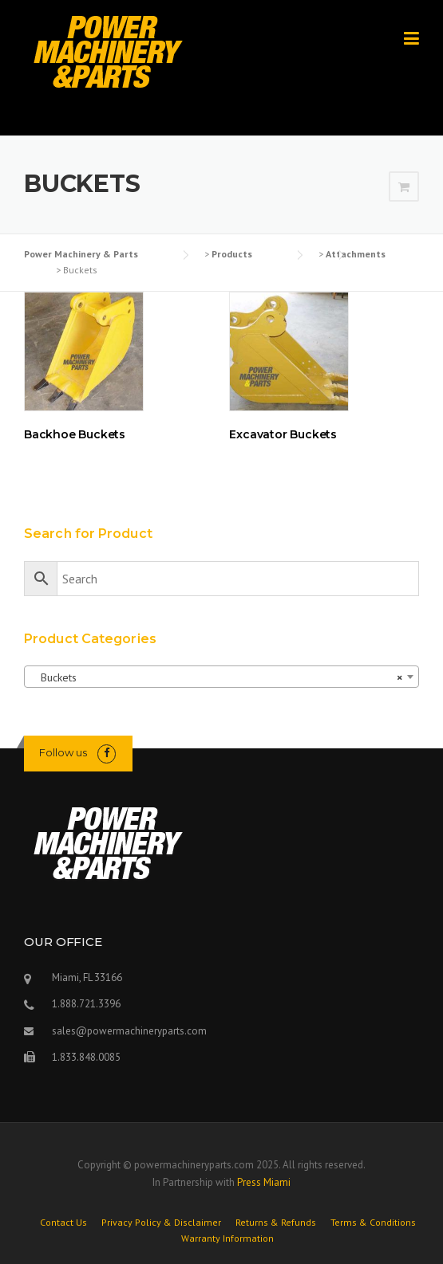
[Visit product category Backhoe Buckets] (119, 369)
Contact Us (63, 1222)
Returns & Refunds (275, 1222)
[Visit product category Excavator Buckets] (324, 369)
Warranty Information (227, 1238)
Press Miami (264, 1182)
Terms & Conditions (373, 1222)
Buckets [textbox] (216, 677)
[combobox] (221, 676)
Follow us (63, 752)
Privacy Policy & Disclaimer (161, 1222)
